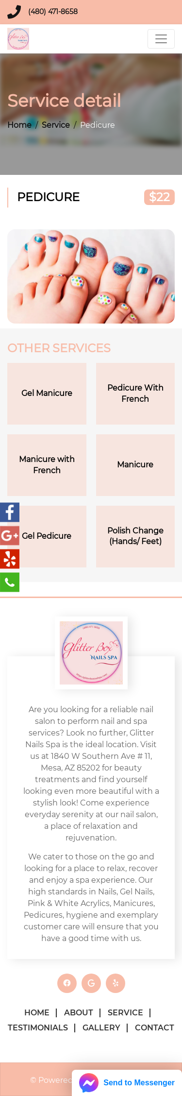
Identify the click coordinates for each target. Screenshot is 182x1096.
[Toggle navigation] (161, 39)
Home (19, 125)
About (78, 1012)
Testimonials (38, 1027)
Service (56, 125)
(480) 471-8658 (53, 11)
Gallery (101, 1027)
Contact (154, 1027)
